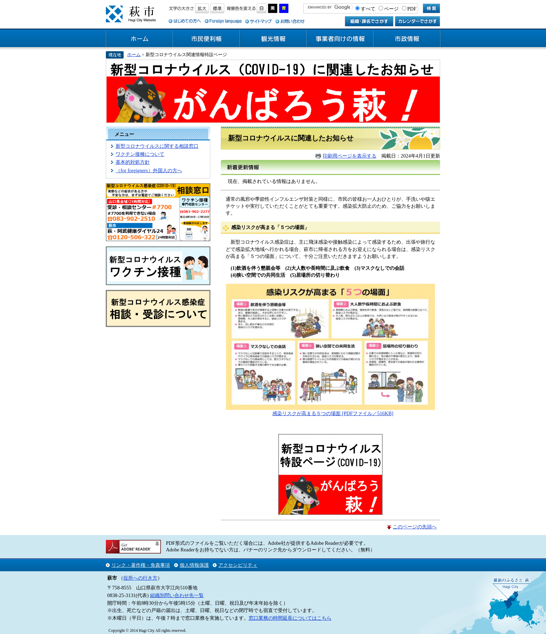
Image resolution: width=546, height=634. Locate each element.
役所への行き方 (140, 578)
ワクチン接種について (140, 154)
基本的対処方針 (133, 162)
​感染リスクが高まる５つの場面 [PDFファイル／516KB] (332, 413)
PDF (411, 9)
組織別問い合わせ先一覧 (177, 595)
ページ (391, 9)
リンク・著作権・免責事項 (140, 565)
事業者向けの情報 (340, 38)
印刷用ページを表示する (349, 156)
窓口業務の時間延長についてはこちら (290, 618)
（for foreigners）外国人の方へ (149, 170)
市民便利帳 (206, 38)
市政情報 (407, 38)
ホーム (139, 38)
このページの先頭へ (415, 526)
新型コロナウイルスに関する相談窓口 (157, 146)
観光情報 (273, 38)
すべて (368, 9)
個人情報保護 (194, 565)
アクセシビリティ (237, 565)
